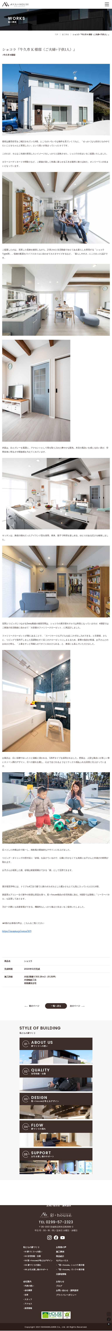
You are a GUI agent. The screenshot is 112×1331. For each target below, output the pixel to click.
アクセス (28, 1304)
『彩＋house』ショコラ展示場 (70, 1265)
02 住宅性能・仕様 (32, 1256)
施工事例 (60, 1252)
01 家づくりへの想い (33, 1252)
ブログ (59, 1286)
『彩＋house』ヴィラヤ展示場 (70, 1269)
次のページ (75, 1006)
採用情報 (28, 1308)
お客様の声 (61, 1247)
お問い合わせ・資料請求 (67, 1290)
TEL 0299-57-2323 (56, 1222)
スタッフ (28, 1299)
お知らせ (60, 1281)
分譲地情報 (61, 1274)
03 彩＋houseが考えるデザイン (38, 1261)
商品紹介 (60, 1256)
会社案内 (27, 1281)
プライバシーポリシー (66, 1295)
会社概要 (28, 1290)
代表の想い (29, 1286)
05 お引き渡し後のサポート (36, 1269)
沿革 (26, 1295)
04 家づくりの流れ (32, 1265)
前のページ (34, 1006)
